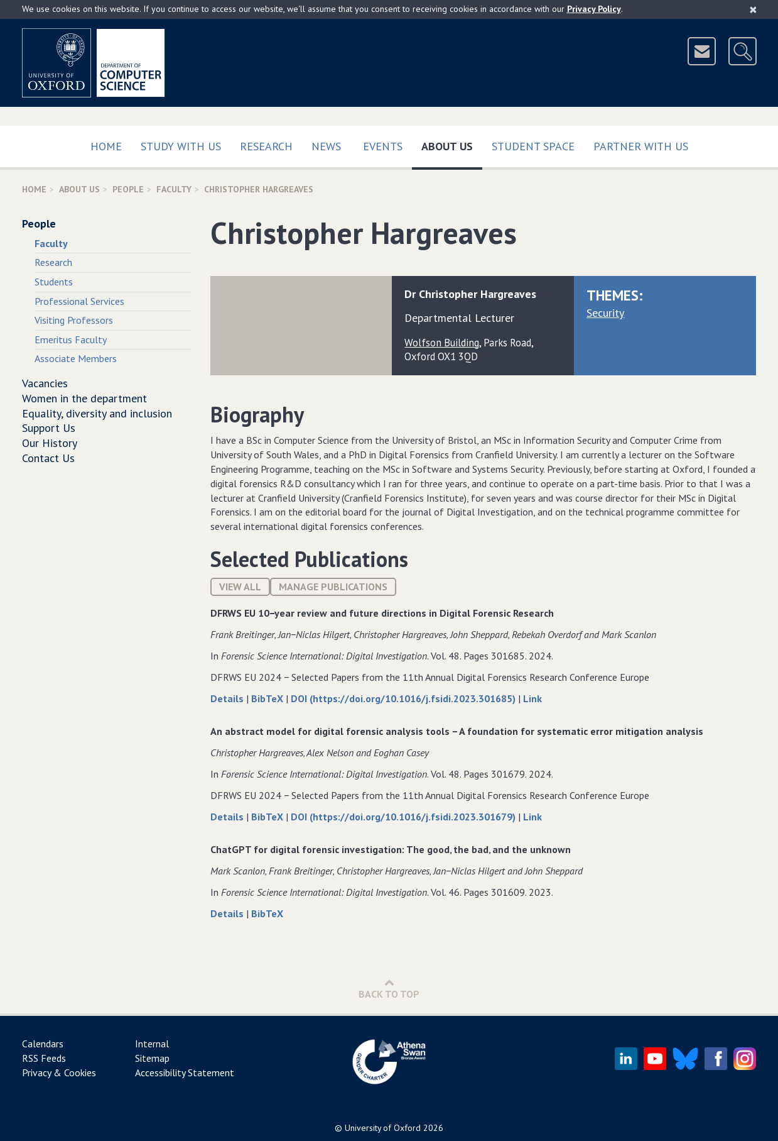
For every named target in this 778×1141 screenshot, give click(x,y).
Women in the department (84, 398)
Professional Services (79, 301)
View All (240, 586)
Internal (152, 1043)
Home (106, 146)
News (326, 146)
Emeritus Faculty (71, 339)
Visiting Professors (74, 320)
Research (266, 146)
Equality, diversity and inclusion (97, 413)
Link (532, 698)
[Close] (753, 9)
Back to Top (389, 988)
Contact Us (48, 458)
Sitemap (152, 1058)
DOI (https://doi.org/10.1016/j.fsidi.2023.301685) (404, 698)
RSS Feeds (44, 1058)
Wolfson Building (441, 343)
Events (383, 146)
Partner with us (640, 146)
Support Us (48, 428)
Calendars (42, 1043)
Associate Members (76, 358)
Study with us (181, 146)
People (128, 189)
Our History (49, 443)
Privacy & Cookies (59, 1072)
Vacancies (45, 383)
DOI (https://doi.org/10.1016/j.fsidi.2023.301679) (404, 816)
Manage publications (333, 586)
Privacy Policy (594, 8)
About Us (451, 143)
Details (228, 698)
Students (54, 281)
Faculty (174, 189)
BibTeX (268, 698)
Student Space (533, 146)
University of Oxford (383, 1127)
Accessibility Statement (184, 1072)
